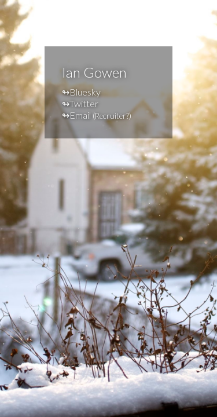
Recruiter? (112, 115)
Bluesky (85, 91)
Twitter (83, 103)
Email (80, 114)
